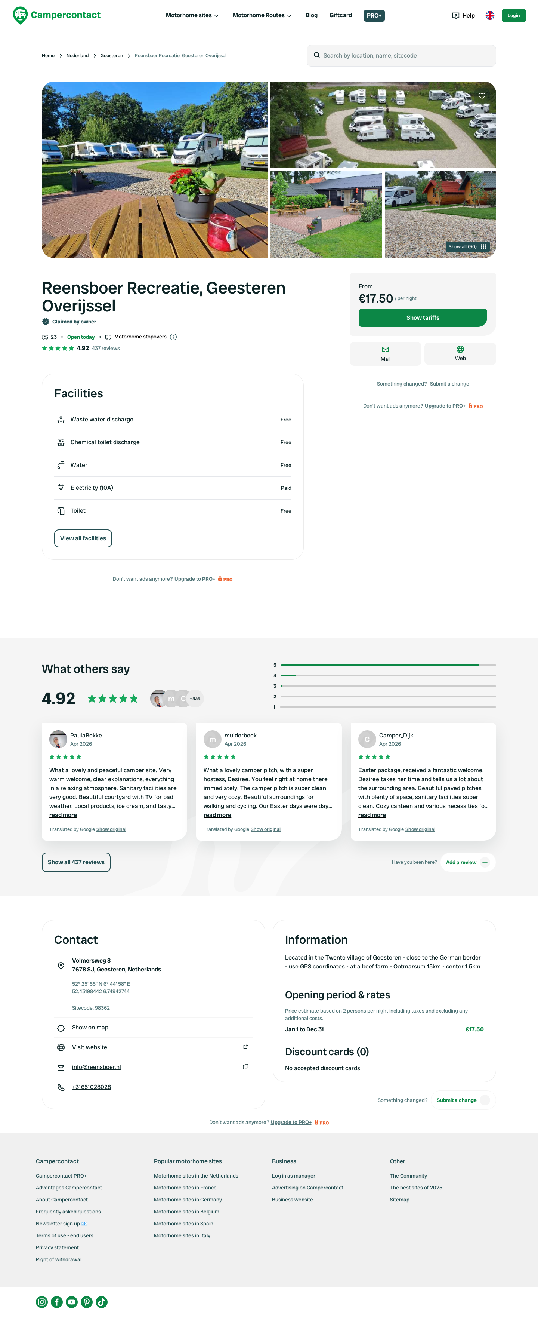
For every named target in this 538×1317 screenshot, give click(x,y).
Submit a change (449, 383)
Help (463, 15)
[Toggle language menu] (490, 16)
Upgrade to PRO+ (194, 578)
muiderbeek (241, 735)
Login (514, 15)
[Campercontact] (57, 15)
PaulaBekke (86, 735)
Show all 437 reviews (76, 862)
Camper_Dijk (396, 735)
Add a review (468, 862)
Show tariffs (422, 318)
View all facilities (83, 538)
